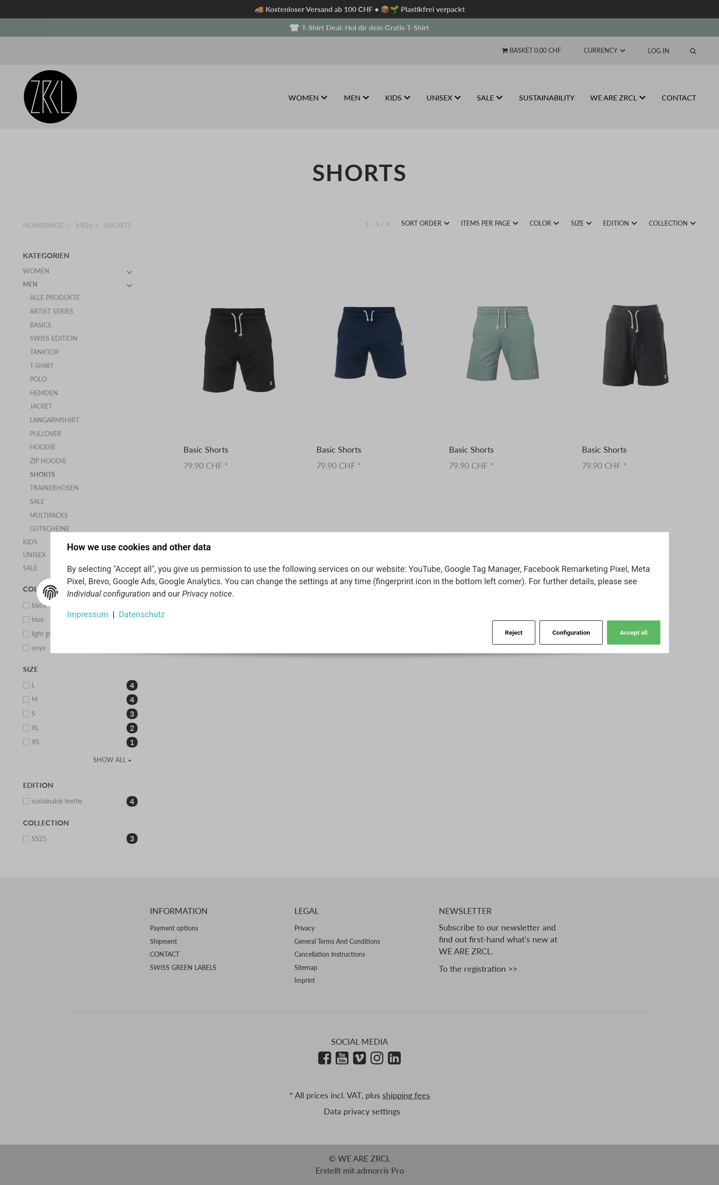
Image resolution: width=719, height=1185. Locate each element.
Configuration (571, 632)
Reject (513, 632)
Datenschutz (142, 614)
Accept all (633, 632)
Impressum (88, 614)
